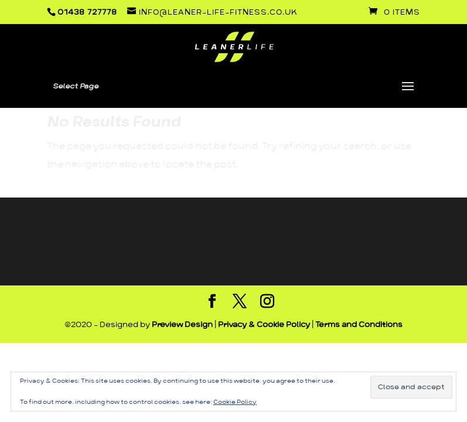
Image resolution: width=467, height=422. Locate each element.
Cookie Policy (235, 402)
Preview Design (182, 325)
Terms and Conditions (359, 325)
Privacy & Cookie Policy (264, 325)
